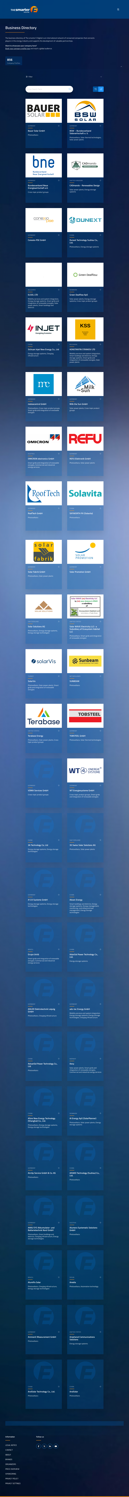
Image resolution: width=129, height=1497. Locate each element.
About (8, 1454)
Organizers (10, 1464)
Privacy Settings (13, 1483)
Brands (8, 1459)
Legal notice (11, 1445)
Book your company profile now (17, 48)
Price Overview (12, 1469)
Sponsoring (10, 1473)
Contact (9, 1449)
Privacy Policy (11, 1478)
